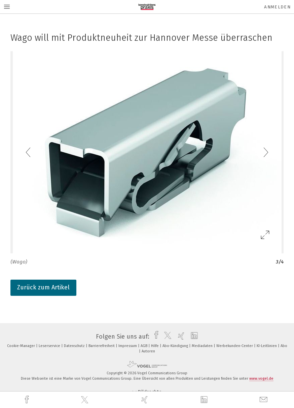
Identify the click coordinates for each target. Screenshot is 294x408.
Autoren (148, 351)
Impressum (128, 346)
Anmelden (277, 7)
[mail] (264, 400)
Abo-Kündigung (175, 346)
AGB (144, 346)
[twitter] (85, 400)
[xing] (145, 400)
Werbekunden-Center (235, 346)
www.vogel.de (261, 378)
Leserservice (50, 346)
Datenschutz (75, 346)
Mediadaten (203, 346)
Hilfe (155, 346)
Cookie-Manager (21, 346)
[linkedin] (205, 400)
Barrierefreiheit (102, 346)
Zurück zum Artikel (43, 287)
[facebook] (27, 400)
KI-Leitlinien (267, 346)
